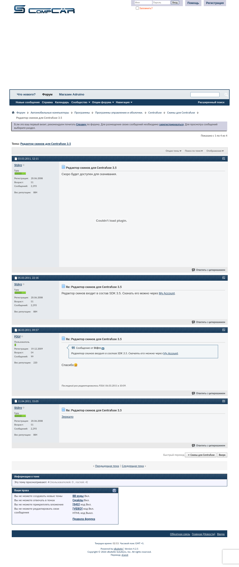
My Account (167, 293)
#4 (223, 400)
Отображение (214, 150)
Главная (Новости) (203, 534)
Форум (47, 94)
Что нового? (26, 94)
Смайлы (78, 500)
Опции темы (172, 150)
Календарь (62, 102)
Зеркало (67, 416)
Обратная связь (180, 534)
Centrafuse (155, 112)
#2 (223, 277)
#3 (223, 329)
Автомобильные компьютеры (50, 112)
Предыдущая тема (107, 466)
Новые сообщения (28, 102)
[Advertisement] (119, 53)
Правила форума (84, 519)
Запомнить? (144, 8)
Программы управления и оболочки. (119, 112)
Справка (47, 102)
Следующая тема (133, 466)
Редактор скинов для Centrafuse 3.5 (45, 144)
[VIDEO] (78, 508)
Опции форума (101, 102)
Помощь (193, 3)
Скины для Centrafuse (181, 112)
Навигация (122, 102)
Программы (82, 112)
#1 (223, 158)
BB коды (78, 496)
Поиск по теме (193, 150)
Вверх (222, 455)
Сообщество (79, 102)
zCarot (124, 554)
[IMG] (76, 504)
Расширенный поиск (211, 102)
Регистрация (215, 3)
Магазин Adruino (71, 94)
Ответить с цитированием (208, 270)
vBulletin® (119, 548)
